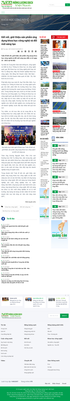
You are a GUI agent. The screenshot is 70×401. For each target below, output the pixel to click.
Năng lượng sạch (30, 325)
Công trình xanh (28, 370)
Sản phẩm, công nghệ (53, 342)
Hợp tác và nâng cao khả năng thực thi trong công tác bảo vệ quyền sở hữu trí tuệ (14, 281)
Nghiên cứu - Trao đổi (53, 345)
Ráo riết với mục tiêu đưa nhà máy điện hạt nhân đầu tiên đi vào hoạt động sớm (59, 198)
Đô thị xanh (4, 348)
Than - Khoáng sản (52, 334)
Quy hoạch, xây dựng (6, 342)
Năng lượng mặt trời (29, 331)
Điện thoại (56, 383)
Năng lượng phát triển (55, 325)
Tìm (67, 5)
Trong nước (13, 298)
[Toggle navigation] (3, 13)
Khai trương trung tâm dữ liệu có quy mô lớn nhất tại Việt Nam (14, 275)
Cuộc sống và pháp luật (7, 356)
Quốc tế (3, 331)
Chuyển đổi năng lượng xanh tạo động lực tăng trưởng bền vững (60, 152)
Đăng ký (64, 315)
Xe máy (49, 367)
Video (3, 360)
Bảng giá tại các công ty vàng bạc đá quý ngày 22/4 (15, 302)
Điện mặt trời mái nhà (30, 367)
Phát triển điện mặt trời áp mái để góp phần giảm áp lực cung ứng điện (60, 183)
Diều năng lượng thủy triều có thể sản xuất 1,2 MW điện (15, 233)
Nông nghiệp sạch (29, 372)
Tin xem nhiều (44, 139)
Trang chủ (4, 24)
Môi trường (4, 350)
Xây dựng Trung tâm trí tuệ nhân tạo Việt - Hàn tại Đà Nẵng (15, 269)
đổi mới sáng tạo (25, 207)
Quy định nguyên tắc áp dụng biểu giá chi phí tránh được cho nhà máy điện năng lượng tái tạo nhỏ (59, 168)
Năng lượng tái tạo (29, 334)
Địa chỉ (47, 383)
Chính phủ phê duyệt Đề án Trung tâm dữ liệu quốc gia (15, 263)
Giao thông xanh (54, 360)
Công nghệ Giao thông (54, 370)
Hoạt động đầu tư (38, 298)
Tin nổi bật (42, 37)
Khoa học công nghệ (55, 338)
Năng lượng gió (28, 328)
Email (64, 383)
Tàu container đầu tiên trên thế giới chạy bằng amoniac (15, 245)
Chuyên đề (28, 360)
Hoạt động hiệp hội (6, 334)
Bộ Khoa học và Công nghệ (11, 211)
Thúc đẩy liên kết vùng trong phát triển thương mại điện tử (15, 252)
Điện (49, 328)
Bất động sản (4, 345)
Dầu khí (50, 331)
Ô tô (49, 364)
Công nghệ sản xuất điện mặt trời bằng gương (15, 257)
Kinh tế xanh (27, 342)
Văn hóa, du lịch (28, 348)
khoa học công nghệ (11, 207)
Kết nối (26, 338)
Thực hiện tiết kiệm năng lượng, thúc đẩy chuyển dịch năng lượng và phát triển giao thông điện (59, 214)
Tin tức (3, 325)
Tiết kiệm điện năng (29, 364)
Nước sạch (4, 353)
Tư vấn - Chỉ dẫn (60, 298)
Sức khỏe (26, 345)
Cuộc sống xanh (6, 338)
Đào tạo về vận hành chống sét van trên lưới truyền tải (14, 239)
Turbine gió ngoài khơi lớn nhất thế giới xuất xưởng (14, 227)
